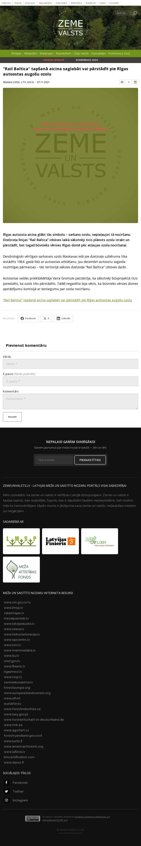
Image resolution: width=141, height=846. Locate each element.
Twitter (14, 791)
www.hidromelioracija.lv (22, 634)
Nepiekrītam (63, 53)
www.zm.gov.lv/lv (17, 602)
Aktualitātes (45, 3)
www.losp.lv (13, 677)
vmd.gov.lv (12, 661)
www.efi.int (12, 698)
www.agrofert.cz (16, 730)
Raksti (18, 3)
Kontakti (114, 3)
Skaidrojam (46, 53)
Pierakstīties (90, 459)
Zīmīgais (16, 53)
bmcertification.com (19, 757)
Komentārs (11, 391)
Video (103, 3)
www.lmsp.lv (13, 607)
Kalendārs (61, 3)
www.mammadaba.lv (20, 650)
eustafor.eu (12, 703)
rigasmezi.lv (13, 671)
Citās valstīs (81, 53)
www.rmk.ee (13, 725)
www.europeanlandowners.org (27, 693)
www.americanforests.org (23, 746)
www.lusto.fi (13, 741)
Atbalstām (30, 53)
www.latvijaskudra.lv (19, 623)
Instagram (16, 800)
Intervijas (30, 3)
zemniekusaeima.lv (18, 682)
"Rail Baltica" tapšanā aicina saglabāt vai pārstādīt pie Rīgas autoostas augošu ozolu (67, 300)
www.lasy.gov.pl (16, 714)
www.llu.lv (11, 655)
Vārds (7, 356)
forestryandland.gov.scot (23, 735)
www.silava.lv (14, 629)
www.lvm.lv (12, 645)
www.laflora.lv (14, 751)
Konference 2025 (119, 53)
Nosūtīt (12, 416)
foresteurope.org (17, 687)
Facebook (16, 782)
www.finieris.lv (14, 666)
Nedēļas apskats (53, 60)
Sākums (6, 3)
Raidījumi (91, 3)
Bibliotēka (76, 3)
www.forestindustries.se (22, 709)
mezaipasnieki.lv (16, 618)
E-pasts (19, 374)
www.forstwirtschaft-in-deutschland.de (34, 719)
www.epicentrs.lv (17, 639)
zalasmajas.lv (14, 613)
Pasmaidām (98, 53)
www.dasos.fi (14, 762)
